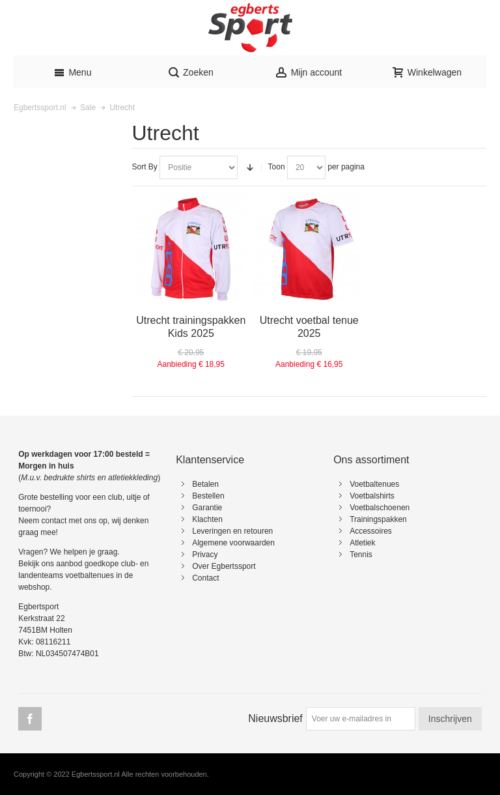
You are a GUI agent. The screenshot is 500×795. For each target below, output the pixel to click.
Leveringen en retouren (232, 531)
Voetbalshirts (372, 495)
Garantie (207, 507)
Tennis (361, 554)
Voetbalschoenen (380, 507)
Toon (276, 166)
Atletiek (362, 542)
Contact (205, 578)
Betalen (205, 484)
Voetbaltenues (374, 484)
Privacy (204, 554)
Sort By (145, 166)
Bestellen (208, 495)
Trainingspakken (378, 519)
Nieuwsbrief (275, 718)
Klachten (207, 519)
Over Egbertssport (223, 566)
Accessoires (371, 531)
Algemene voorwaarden (233, 542)
